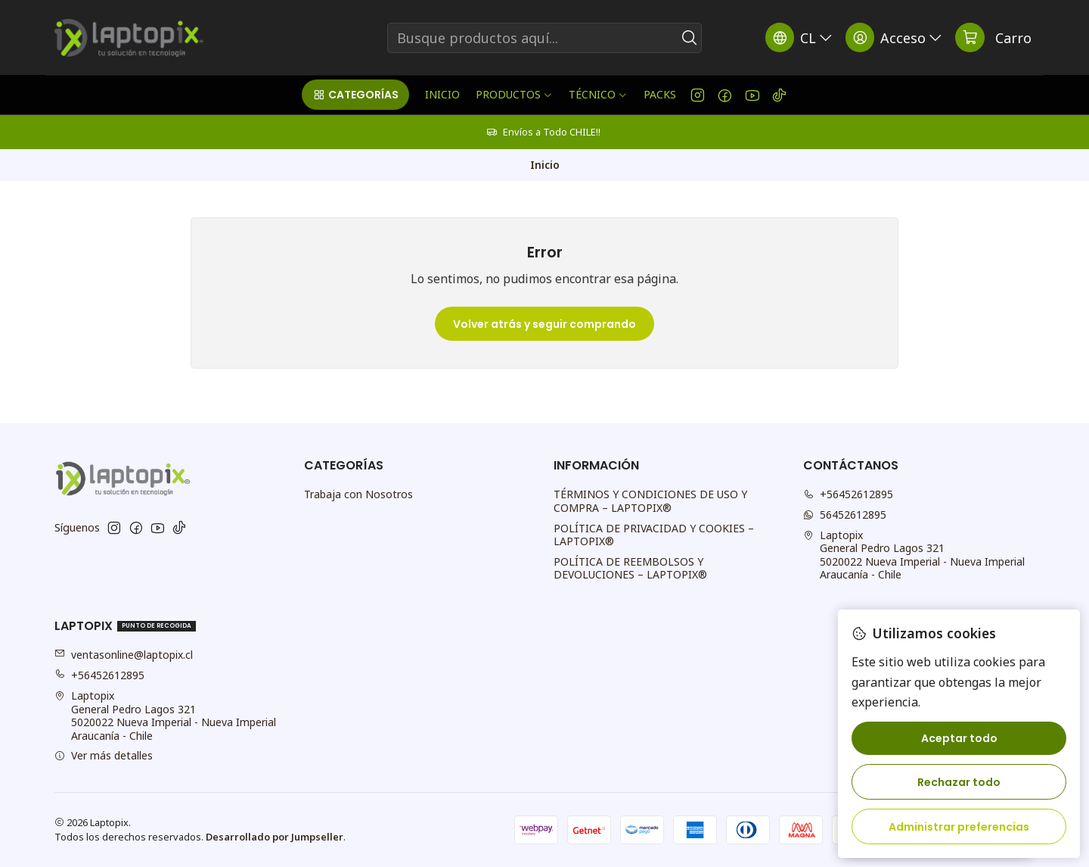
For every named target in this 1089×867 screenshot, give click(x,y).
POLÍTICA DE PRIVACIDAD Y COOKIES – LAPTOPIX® (654, 535)
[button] (355, 95)
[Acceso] (895, 37)
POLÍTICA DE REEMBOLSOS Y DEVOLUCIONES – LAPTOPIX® (630, 568)
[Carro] (993, 37)
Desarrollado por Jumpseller (274, 837)
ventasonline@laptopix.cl (123, 654)
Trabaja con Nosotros (358, 494)
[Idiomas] (800, 37)
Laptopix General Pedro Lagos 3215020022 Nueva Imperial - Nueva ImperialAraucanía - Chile (914, 555)
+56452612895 (99, 675)
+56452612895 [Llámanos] (848, 494)
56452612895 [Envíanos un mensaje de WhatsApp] (844, 514)
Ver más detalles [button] (103, 755)
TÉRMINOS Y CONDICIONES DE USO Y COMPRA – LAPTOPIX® (650, 501)
